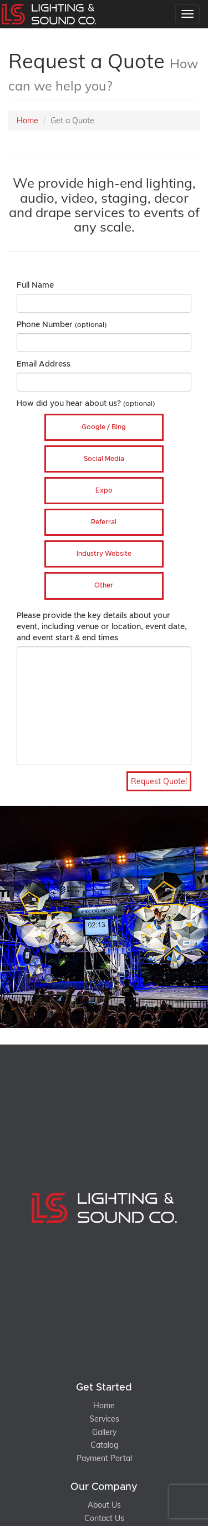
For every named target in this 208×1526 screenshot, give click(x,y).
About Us (104, 1505)
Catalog (104, 1445)
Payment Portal (104, 1458)
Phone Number (61, 325)
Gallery (104, 1432)
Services (104, 1419)
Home (27, 121)
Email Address (43, 364)
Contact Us (104, 1518)
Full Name (35, 285)
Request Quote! (159, 781)
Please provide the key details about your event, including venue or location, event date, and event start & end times (102, 627)
